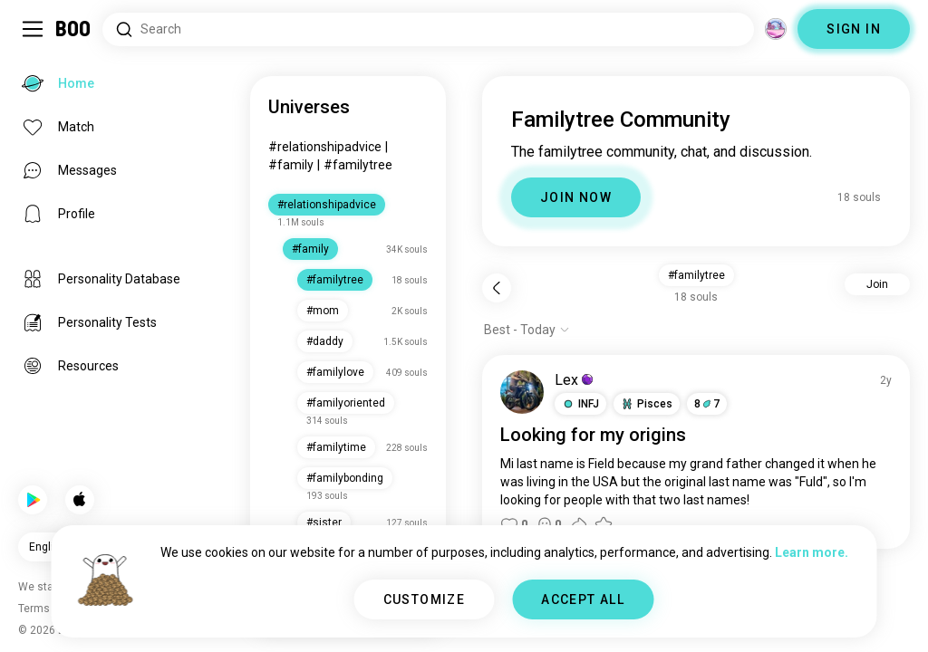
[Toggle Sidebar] (32, 29)
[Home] (74, 28)
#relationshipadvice (325, 146)
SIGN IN (853, 29)
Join (877, 284)
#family (291, 165)
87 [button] (707, 404)
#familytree (358, 165)
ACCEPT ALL (582, 599)
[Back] (496, 287)
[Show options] (527, 329)
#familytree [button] (696, 275)
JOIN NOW (576, 197)
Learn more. (811, 552)
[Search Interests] (428, 29)
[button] (580, 404)
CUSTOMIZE (424, 599)
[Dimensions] (776, 29)
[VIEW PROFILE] (522, 392)
